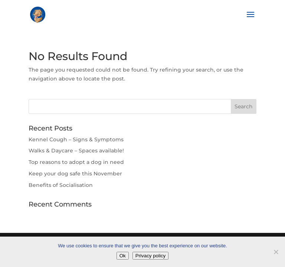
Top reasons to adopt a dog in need (76, 162)
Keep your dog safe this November (75, 173)
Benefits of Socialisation (61, 185)
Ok (122, 255)
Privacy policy (150, 255)
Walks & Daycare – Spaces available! (76, 150)
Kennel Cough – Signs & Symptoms (76, 139)
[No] (275, 252)
